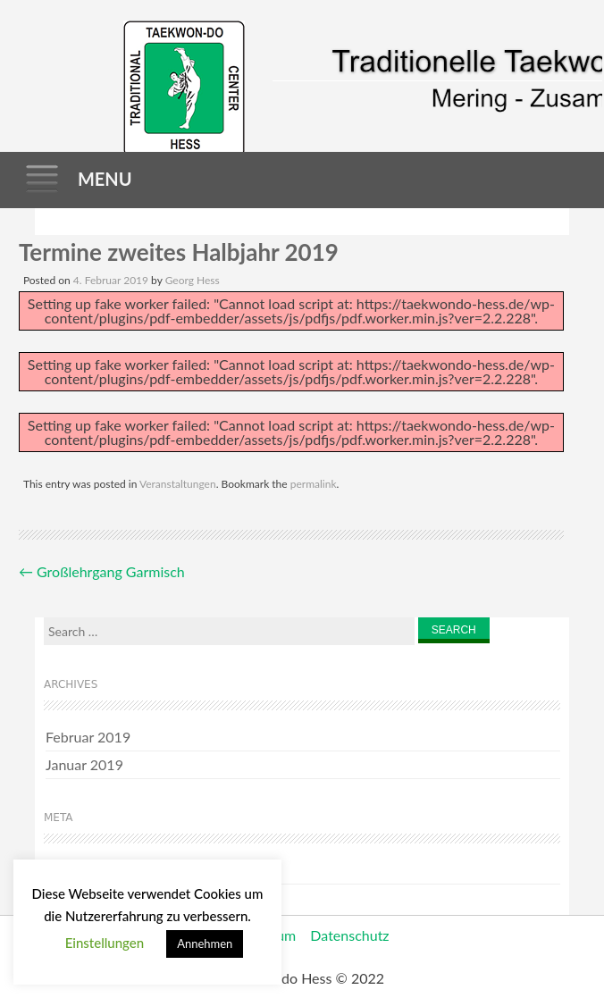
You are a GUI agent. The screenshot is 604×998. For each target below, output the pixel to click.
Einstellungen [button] (105, 943)
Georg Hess (192, 280)
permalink (313, 484)
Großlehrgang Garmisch (102, 571)
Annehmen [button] (204, 943)
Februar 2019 (88, 736)
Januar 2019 (84, 764)
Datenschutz (349, 935)
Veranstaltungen (177, 484)
